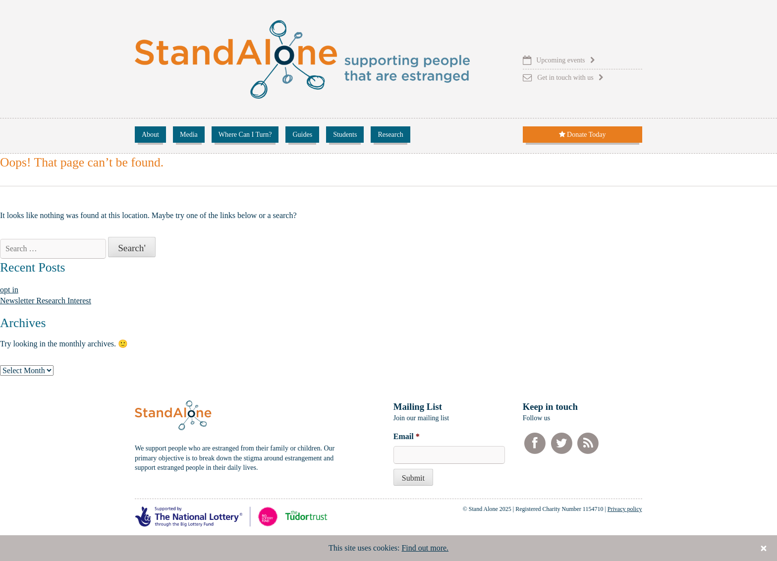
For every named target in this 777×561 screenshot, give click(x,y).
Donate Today (582, 134)
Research (390, 134)
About (150, 134)
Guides (302, 134)
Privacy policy (625, 508)
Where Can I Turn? (245, 134)
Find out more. (424, 548)
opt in (9, 289)
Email (406, 436)
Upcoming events (560, 60)
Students (345, 134)
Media (189, 134)
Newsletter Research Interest (45, 300)
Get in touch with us (565, 77)
